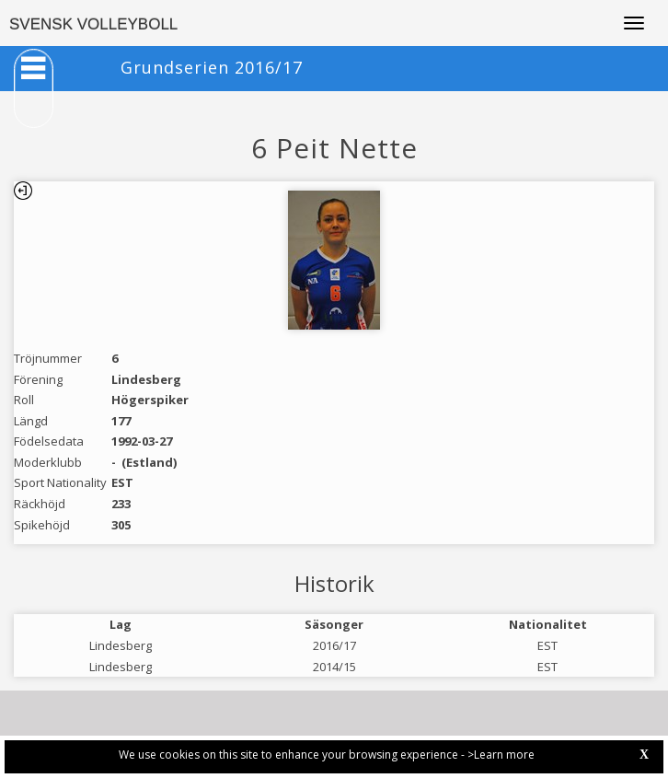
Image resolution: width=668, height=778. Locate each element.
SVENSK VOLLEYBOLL (93, 24)
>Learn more (501, 754)
